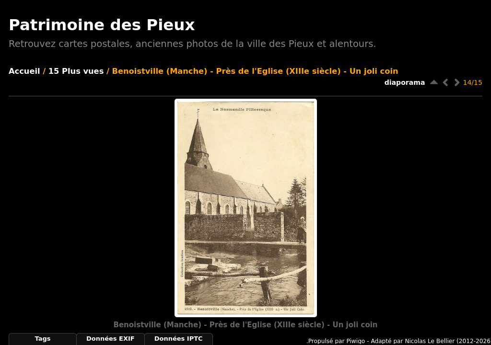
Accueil (24, 71)
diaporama (405, 82)
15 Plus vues (76, 71)
